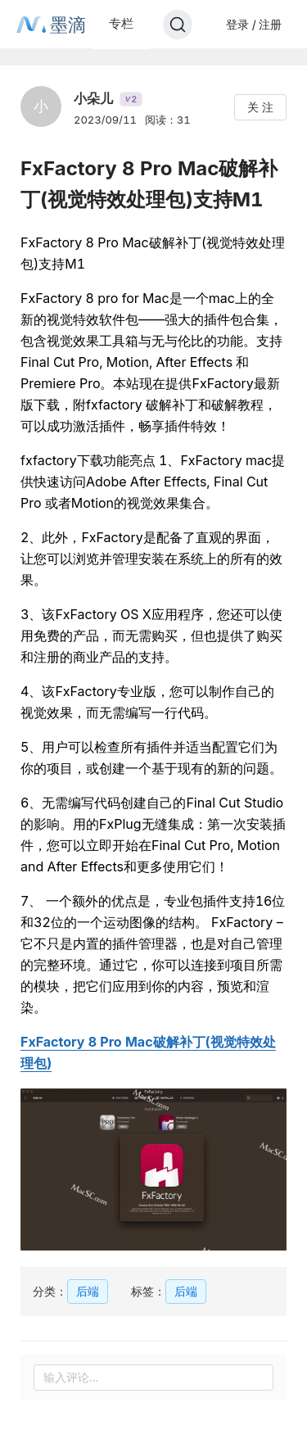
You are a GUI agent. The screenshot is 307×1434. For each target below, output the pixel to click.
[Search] (177, 24)
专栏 (121, 23)
